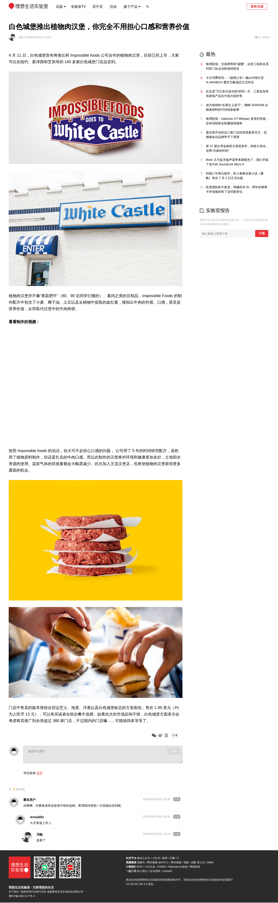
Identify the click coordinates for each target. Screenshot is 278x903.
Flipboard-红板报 (178, 867)
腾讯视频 (176, 862)
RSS (139, 867)
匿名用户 (29, 800)
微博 (164, 858)
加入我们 (142, 871)
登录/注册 (256, 6)
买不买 (97, 6)
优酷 (186, 862)
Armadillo (37, 817)
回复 (176, 799)
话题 (59, 6)
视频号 (141, 862)
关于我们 (14, 892)
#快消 (266, 37)
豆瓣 (172, 858)
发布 (174, 751)
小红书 (156, 858)
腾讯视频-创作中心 (158, 862)
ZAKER (161, 867)
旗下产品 (130, 6)
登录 (39, 773)
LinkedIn (167, 871)
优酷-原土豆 (198, 862)
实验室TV (78, 6)
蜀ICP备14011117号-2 (22, 896)
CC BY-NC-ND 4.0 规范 (139, 884)
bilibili (210, 862)
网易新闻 (195, 867)
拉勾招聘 (155, 871)
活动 (113, 6)
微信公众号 (143, 858)
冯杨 (21, 37)
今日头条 (150, 867)
